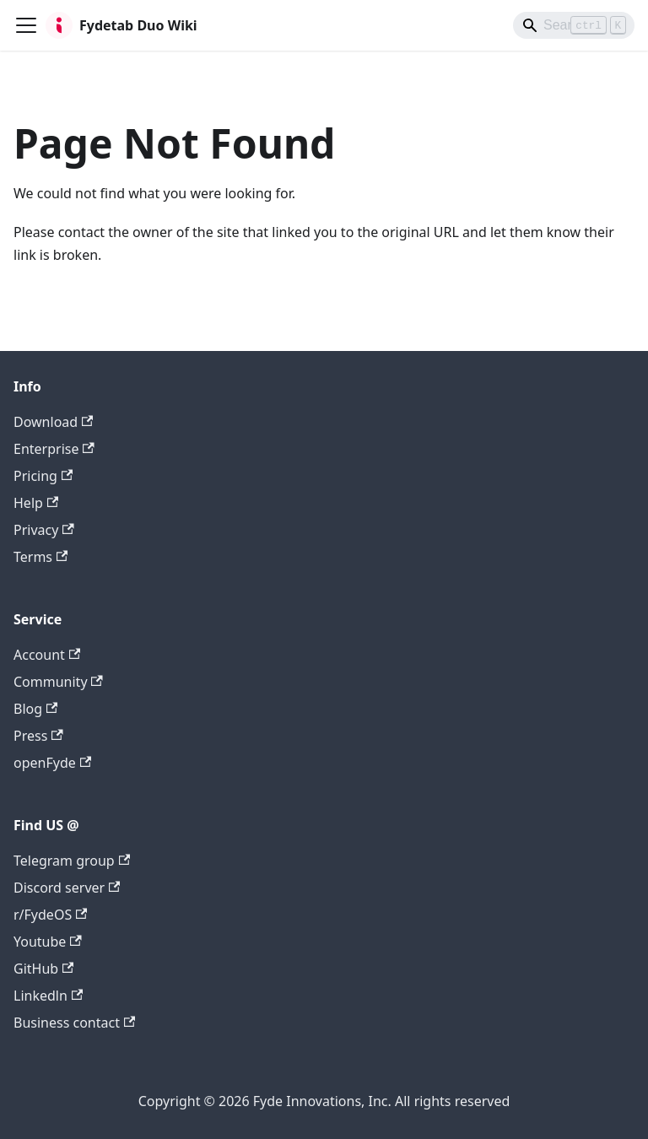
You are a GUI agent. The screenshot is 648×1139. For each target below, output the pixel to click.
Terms (41, 557)
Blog (35, 708)
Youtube (48, 941)
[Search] (573, 25)
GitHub (43, 968)
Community (58, 681)
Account (47, 654)
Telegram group (72, 860)
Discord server (67, 887)
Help (36, 503)
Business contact (74, 1022)
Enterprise (54, 449)
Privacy (44, 530)
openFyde (52, 762)
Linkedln (48, 995)
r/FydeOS (50, 914)
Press (38, 735)
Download (53, 422)
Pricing (43, 476)
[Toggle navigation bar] (26, 25)
